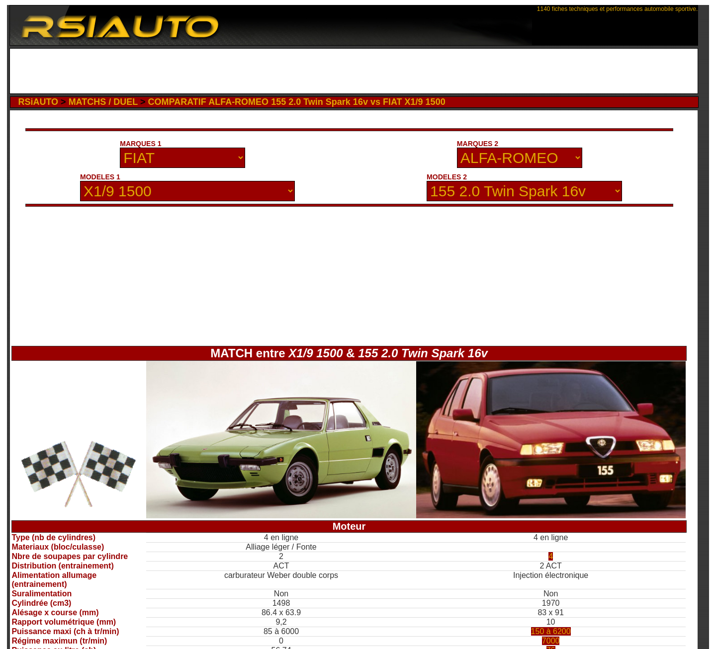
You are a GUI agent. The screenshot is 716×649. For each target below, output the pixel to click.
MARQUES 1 (140, 144)
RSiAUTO (38, 102)
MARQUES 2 (477, 144)
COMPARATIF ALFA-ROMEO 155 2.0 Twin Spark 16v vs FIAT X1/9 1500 (296, 102)
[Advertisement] (353, 71)
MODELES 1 (100, 177)
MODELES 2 (447, 177)
